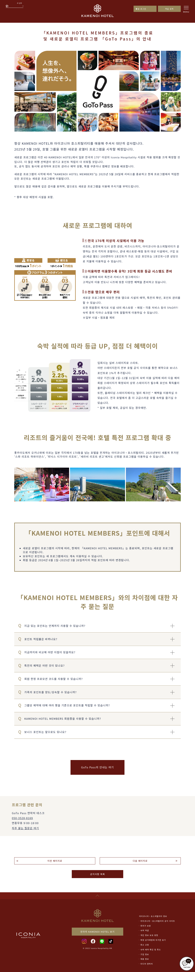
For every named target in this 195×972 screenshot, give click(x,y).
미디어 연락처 (147, 963)
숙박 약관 (145, 930)
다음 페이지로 (140, 860)
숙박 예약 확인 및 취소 (151, 949)
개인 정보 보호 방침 (149, 935)
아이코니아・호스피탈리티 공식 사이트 (158, 921)
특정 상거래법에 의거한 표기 (153, 940)
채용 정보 (145, 959)
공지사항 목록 (97, 874)
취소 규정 (145, 944)
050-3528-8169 (22, 818)
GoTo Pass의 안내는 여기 (97, 767)
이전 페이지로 (54, 860)
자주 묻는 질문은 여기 (25, 828)
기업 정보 (145, 954)
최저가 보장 (146, 925)
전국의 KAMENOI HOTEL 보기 (97, 931)
